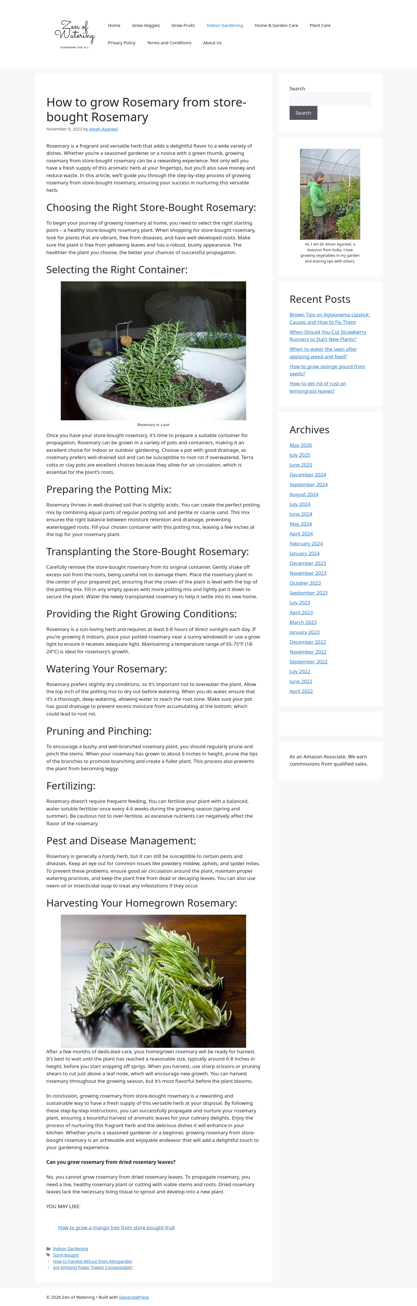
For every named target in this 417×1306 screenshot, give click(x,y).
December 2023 (308, 563)
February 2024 (306, 543)
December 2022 (308, 642)
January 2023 (305, 632)
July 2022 (300, 671)
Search (297, 88)
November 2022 (308, 651)
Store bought (66, 1255)
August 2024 (304, 494)
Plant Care (320, 25)
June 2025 (301, 464)
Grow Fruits (183, 25)
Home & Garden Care (276, 25)
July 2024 (300, 504)
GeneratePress (134, 1297)
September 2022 (309, 661)
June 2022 (301, 681)
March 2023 (303, 622)
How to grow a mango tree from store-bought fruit (116, 1227)
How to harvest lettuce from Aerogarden (92, 1261)
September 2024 (309, 484)
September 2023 (309, 592)
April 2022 (301, 691)
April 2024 (301, 533)
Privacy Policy (122, 42)
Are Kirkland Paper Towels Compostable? (93, 1267)
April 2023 (301, 612)
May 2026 (301, 445)
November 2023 (308, 573)
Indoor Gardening (224, 25)
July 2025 (300, 455)
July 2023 (300, 602)
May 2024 (301, 523)
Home (114, 25)
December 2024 (308, 474)
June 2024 (301, 514)
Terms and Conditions (169, 42)
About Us (212, 42)
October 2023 (305, 582)
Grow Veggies (146, 25)
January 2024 (305, 553)
